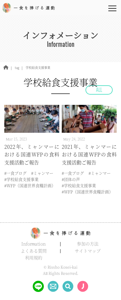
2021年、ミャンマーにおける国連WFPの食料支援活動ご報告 (89, 154)
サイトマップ (88, 251)
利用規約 (33, 257)
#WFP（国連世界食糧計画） (30, 185)
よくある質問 (34, 251)
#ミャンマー (42, 173)
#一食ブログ (15, 173)
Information (33, 243)
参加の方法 (87, 243)
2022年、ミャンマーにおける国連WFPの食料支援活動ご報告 (32, 154)
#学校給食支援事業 (21, 179)
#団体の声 (71, 179)
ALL (99, 89)
